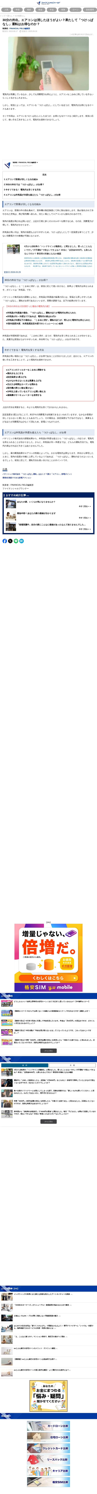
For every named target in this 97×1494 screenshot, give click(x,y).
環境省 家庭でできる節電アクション (17, 477)
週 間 (24, 1065)
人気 (6, 10)
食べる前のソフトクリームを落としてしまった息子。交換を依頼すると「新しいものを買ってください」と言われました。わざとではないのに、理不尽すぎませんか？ (54, 1092)
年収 (18, 10)
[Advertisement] (48, 141)
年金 (52, 10)
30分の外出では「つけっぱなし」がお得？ (24, 184)
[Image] (48, 3)
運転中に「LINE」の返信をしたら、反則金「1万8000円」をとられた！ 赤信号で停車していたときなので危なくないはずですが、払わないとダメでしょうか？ (54, 1081)
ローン (75, 10)
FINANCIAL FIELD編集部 (20, 28)
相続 (29, 10)
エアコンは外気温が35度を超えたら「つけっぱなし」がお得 (32, 195)
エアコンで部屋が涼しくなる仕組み (21, 179)
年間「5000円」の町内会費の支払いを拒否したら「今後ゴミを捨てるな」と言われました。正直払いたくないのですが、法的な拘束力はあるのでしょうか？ (54, 1102)
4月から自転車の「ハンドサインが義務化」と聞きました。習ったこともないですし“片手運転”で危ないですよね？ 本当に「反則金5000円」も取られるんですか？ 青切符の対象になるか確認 (54, 1071)
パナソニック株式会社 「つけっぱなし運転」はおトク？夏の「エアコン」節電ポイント (37, 474)
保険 (63, 10)
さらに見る (48, 1050)
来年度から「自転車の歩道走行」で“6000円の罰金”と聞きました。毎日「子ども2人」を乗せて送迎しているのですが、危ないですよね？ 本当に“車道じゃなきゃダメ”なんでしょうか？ (55, 1113)
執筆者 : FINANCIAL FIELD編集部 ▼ (25, 162)
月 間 (72, 1065)
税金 (40, 10)
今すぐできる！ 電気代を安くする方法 (22, 189)
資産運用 (90, 10)
